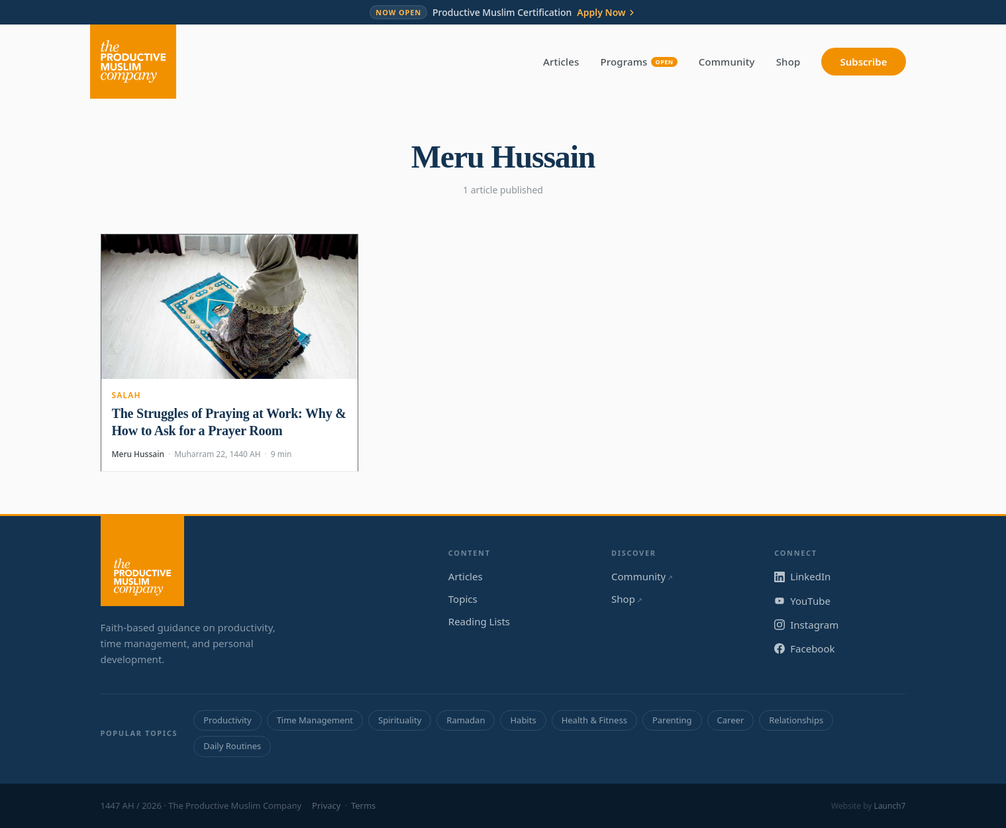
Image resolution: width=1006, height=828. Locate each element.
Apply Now (606, 12)
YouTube (802, 600)
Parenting (672, 720)
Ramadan (465, 720)
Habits (523, 720)
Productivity (227, 720)
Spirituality (399, 720)
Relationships (796, 720)
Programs (639, 61)
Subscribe (863, 61)
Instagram (806, 624)
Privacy (326, 805)
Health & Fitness (594, 720)
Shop (788, 61)
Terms (363, 805)
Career (730, 720)
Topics (463, 598)
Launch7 (890, 805)
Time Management (315, 720)
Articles (561, 61)
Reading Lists (479, 621)
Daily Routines (232, 746)
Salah (126, 395)
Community (727, 61)
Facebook (804, 648)
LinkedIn (802, 576)
